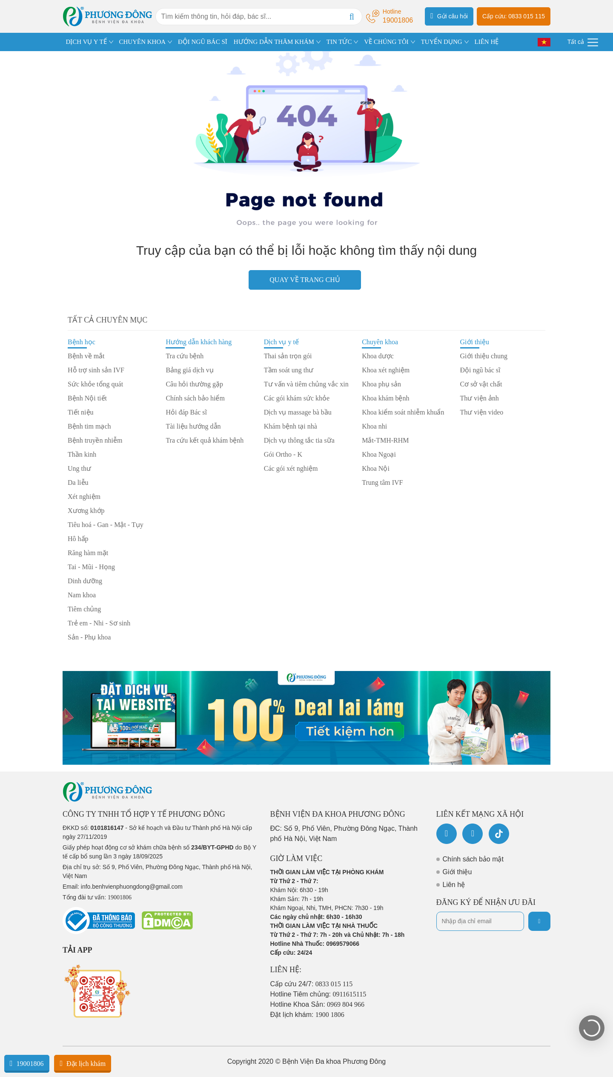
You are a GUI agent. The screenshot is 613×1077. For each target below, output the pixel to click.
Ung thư (79, 468)
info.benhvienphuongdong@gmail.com (132, 886)
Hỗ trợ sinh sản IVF (96, 370)
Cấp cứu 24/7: (311, 984)
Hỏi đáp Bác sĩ (186, 412)
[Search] (351, 16)
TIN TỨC (339, 41)
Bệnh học (81, 342)
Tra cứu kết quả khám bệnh (204, 440)
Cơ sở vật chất (481, 384)
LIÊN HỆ (486, 41)
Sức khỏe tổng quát (95, 384)
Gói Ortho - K (283, 454)
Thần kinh (82, 454)
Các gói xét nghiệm (291, 468)
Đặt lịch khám (83, 1063)
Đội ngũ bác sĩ (480, 370)
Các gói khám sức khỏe (296, 398)
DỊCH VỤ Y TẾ (86, 41)
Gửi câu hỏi (449, 16)
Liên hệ (454, 884)
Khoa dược (378, 356)
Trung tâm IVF (382, 482)
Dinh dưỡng (85, 581)
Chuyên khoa (380, 342)
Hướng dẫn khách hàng (199, 342)
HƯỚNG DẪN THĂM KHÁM (274, 41)
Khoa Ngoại (379, 454)
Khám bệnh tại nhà (290, 426)
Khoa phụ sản (381, 384)
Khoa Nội (376, 468)
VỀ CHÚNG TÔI (386, 41)
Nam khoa (82, 595)
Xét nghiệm (84, 496)
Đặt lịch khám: (307, 1014)
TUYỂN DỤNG (441, 41)
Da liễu (78, 482)
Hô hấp (78, 538)
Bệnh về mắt (86, 356)
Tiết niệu (81, 412)
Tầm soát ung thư (288, 370)
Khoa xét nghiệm (386, 370)
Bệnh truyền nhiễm (95, 440)
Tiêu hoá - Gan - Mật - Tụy (105, 524)
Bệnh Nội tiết (87, 398)
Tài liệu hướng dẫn (193, 426)
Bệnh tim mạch (89, 426)
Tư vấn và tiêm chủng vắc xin (306, 384)
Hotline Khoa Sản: (317, 1004)
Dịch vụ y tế (281, 342)
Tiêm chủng (84, 609)
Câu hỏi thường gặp (194, 384)
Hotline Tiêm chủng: (318, 994)
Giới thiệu (474, 342)
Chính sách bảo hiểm (195, 398)
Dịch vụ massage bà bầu (298, 412)
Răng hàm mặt (88, 552)
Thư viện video (482, 412)
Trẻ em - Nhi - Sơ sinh (99, 623)
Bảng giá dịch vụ (189, 370)
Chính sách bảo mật (473, 859)
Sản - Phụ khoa (89, 637)
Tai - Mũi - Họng (91, 566)
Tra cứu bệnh (184, 356)
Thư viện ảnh (479, 398)
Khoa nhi (374, 426)
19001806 (27, 1063)
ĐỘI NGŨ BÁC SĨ (202, 41)
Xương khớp (86, 510)
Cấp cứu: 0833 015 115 (513, 16)
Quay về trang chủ (304, 279)
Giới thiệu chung (483, 356)
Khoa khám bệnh (385, 398)
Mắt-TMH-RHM (385, 440)
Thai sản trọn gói (288, 356)
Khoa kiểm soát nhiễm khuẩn (403, 412)
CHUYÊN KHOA (142, 41)
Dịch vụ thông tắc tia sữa (299, 440)
